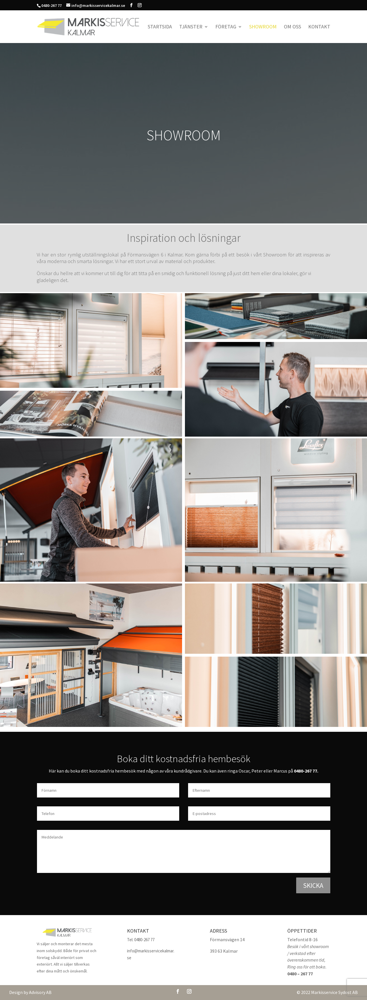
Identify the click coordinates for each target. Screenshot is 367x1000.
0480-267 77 (305, 771)
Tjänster (190, 27)
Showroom (263, 27)
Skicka (313, 885)
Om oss (292, 27)
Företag (225, 27)
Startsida (160, 27)
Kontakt (319, 27)
